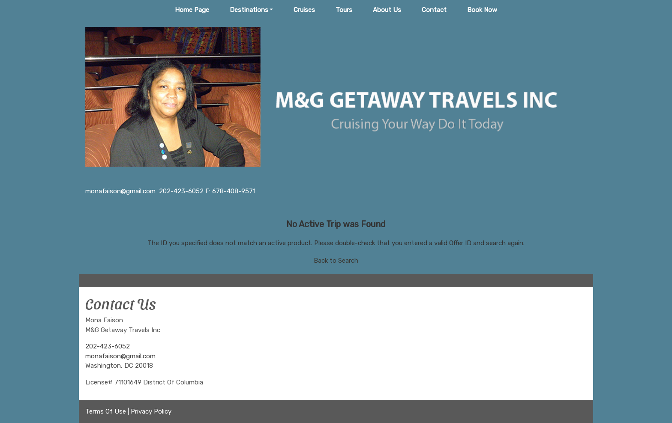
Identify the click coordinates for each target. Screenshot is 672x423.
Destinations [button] (249, 10)
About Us (387, 10)
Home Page (192, 10)
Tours (344, 10)
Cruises (304, 10)
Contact (434, 10)
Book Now (482, 10)
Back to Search (336, 260)
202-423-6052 (107, 346)
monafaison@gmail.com (120, 356)
